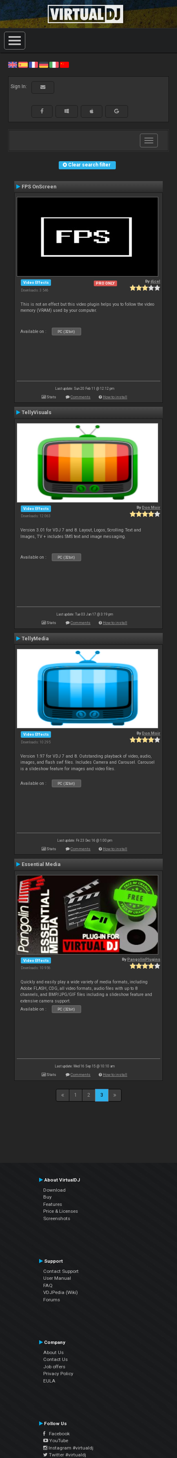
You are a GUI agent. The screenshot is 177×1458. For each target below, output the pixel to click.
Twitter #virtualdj (64, 1455)
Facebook (56, 1433)
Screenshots (56, 1218)
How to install (115, 397)
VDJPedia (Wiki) (60, 1292)
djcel (155, 281)
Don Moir (151, 507)
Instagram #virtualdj (68, 1448)
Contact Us (55, 1359)
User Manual (57, 1278)
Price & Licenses (60, 1211)
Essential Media (41, 864)
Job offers (54, 1366)
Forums (51, 1299)
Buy (47, 1197)
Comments (81, 397)
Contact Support (61, 1271)
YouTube (55, 1440)
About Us (53, 1352)
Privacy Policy (58, 1373)
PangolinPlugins (143, 959)
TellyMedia (35, 639)
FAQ (48, 1285)
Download (54, 1190)
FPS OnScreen (39, 187)
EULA (49, 1381)
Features (52, 1204)
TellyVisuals (36, 412)
